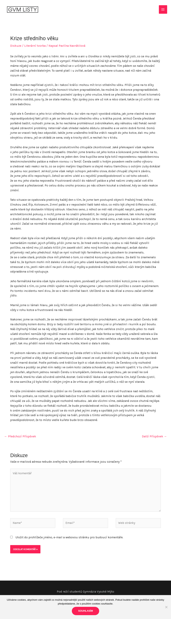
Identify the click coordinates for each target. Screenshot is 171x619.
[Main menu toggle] (163, 9)
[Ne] (166, 607)
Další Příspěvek (154, 436)
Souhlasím (85, 610)
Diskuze (15, 45)
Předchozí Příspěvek (20, 436)
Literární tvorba (35, 45)
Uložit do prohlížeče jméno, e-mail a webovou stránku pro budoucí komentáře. (69, 537)
